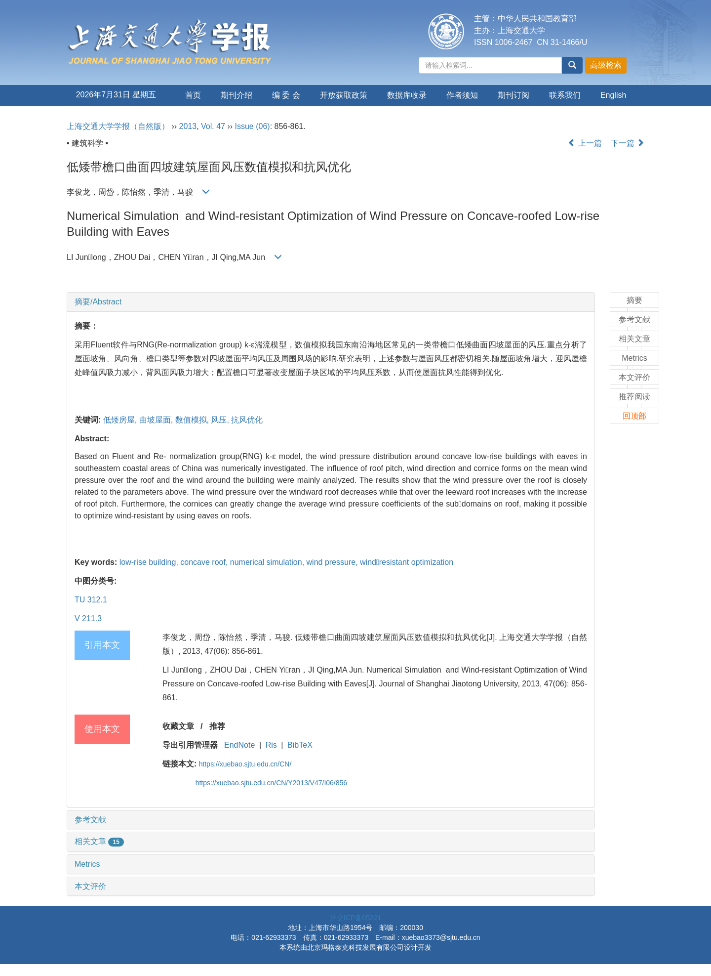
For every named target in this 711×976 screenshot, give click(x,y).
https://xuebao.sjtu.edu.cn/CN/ (245, 764)
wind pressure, (333, 562)
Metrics (87, 864)
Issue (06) (252, 126)
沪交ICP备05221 (355, 918)
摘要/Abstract (98, 301)
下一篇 (627, 143)
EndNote (239, 745)
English (613, 95)
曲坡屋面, (157, 420)
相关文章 (99, 841)
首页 (193, 95)
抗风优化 (247, 420)
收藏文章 (178, 726)
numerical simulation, (268, 562)
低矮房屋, (121, 420)
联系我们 (565, 95)
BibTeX (300, 745)
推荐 (217, 726)
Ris (271, 745)
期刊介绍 (236, 95)
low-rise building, (150, 562)
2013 (188, 126)
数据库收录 (407, 95)
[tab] (330, 302)
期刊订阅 (513, 95)
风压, (221, 420)
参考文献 (90, 819)
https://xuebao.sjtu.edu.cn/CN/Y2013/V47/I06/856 (271, 783)
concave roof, (205, 562)
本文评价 (90, 886)
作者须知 (462, 95)
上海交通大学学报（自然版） (118, 126)
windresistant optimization (406, 562)
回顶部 (634, 416)
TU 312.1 (91, 599)
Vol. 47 (213, 126)
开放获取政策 (343, 95)
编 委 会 (286, 95)
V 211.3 (88, 618)
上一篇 (584, 143)
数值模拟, (193, 420)
